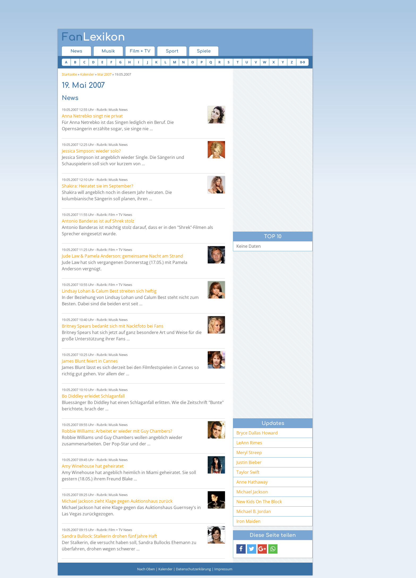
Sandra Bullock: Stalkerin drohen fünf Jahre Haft (109, 536)
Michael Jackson (252, 492)
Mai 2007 (104, 74)
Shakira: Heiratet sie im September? (97, 186)
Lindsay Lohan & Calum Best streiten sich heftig (109, 291)
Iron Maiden (248, 521)
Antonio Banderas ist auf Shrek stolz (98, 221)
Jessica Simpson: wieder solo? (91, 151)
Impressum (223, 569)
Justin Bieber (249, 462)
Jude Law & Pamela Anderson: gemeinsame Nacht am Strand (122, 256)
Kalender (87, 74)
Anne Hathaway (252, 482)
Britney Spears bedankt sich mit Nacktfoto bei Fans (112, 326)
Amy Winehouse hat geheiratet (93, 466)
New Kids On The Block (259, 502)
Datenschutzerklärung (193, 569)
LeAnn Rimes (249, 443)
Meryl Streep (249, 452)
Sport (172, 51)
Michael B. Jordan (253, 511)
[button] (241, 549)
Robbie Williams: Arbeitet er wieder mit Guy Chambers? (117, 431)
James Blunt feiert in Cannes (90, 361)
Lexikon (93, 37)
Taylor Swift (247, 472)
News (76, 51)
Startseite (69, 74)
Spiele (204, 51)
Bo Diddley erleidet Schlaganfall (93, 396)
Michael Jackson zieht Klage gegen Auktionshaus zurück (117, 501)
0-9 (302, 62)
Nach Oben (146, 569)
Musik (108, 51)
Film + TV (140, 51)
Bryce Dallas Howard (257, 433)
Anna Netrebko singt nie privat (92, 116)
